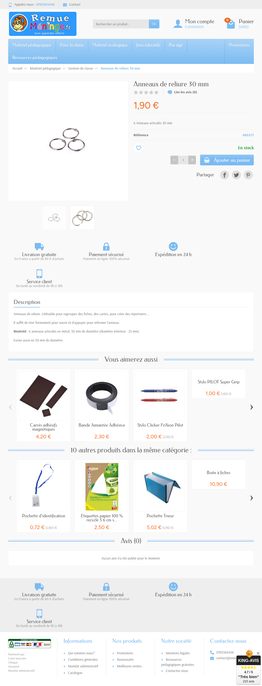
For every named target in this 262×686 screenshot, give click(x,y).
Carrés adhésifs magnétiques (43, 400)
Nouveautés (125, 605)
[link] (224, 175)
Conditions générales (83, 605)
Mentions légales (178, 599)
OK (154, 23)
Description (27, 275)
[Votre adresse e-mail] (120, 651)
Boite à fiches (218, 445)
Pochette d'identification (43, 488)
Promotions (239, 45)
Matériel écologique (110, 45)
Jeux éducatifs (148, 45)
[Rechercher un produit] (121, 23)
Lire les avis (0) (182, 92)
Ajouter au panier (225, 160)
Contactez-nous (177, 617)
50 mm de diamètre (49, 313)
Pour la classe (72, 45)
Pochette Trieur (160, 488)
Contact (71, 4)
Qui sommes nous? (81, 599)
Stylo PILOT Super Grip (218, 355)
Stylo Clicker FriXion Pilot (160, 398)
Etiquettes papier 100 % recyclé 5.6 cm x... (102, 491)
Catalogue (75, 618)
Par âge (176, 45)
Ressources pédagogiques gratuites (177, 608)
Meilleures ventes (129, 612)
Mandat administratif (83, 612)
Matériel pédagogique (31, 45)
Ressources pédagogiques (34, 57)
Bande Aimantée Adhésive (102, 398)
